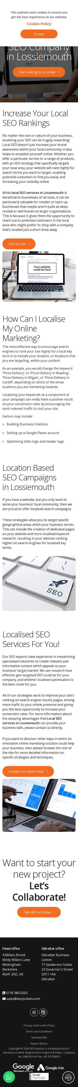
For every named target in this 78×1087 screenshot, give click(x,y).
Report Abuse (39, 1043)
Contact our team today (26, 771)
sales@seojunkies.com (21, 998)
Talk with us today (37, 912)
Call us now (16, 244)
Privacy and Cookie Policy (39, 1025)
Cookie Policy (39, 23)
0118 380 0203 (14, 993)
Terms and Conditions (39, 1031)
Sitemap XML (39, 1037)
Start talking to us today (37, 72)
